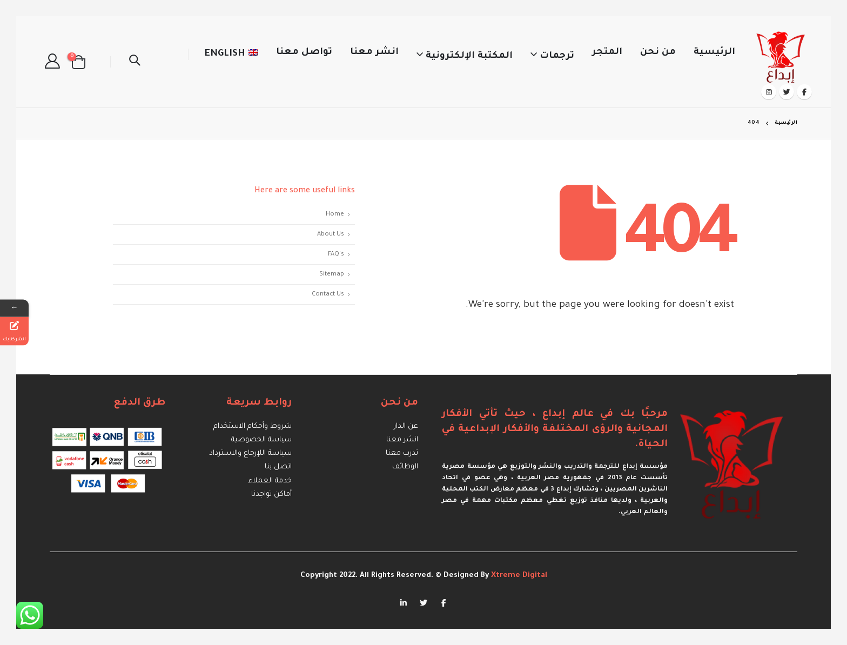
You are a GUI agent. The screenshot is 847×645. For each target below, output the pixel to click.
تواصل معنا (304, 53)
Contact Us (328, 294)
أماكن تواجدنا (271, 494)
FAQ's (336, 254)
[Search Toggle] (134, 62)
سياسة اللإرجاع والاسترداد (250, 453)
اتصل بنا (278, 467)
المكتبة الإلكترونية (469, 56)
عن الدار (406, 426)
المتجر (607, 53)
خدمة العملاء (270, 480)
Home (335, 214)
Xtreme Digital (518, 576)
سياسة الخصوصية (261, 440)
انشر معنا (374, 53)
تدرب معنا (402, 453)
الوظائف (405, 467)
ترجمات (557, 56)
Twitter (423, 602)
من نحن (658, 53)
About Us (330, 234)
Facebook (443, 602)
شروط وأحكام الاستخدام (252, 426)
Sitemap (331, 274)
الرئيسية (714, 53)
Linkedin (403, 602)
